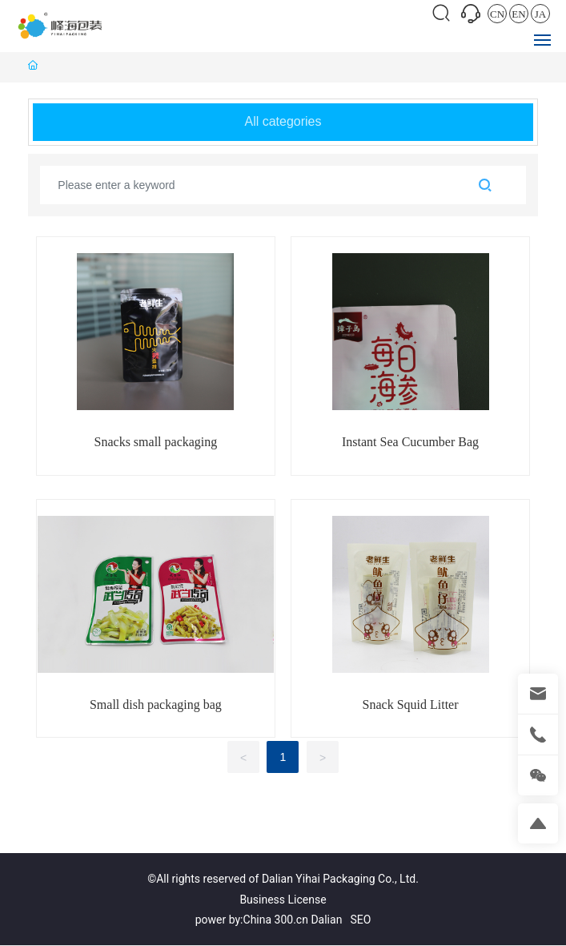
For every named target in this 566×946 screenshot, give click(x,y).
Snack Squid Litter (411, 704)
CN (497, 14)
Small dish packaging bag (156, 704)
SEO (360, 919)
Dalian (326, 919)
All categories (282, 121)
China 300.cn (275, 919)
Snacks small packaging (156, 442)
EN (518, 14)
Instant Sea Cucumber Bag (410, 442)
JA (540, 14)
